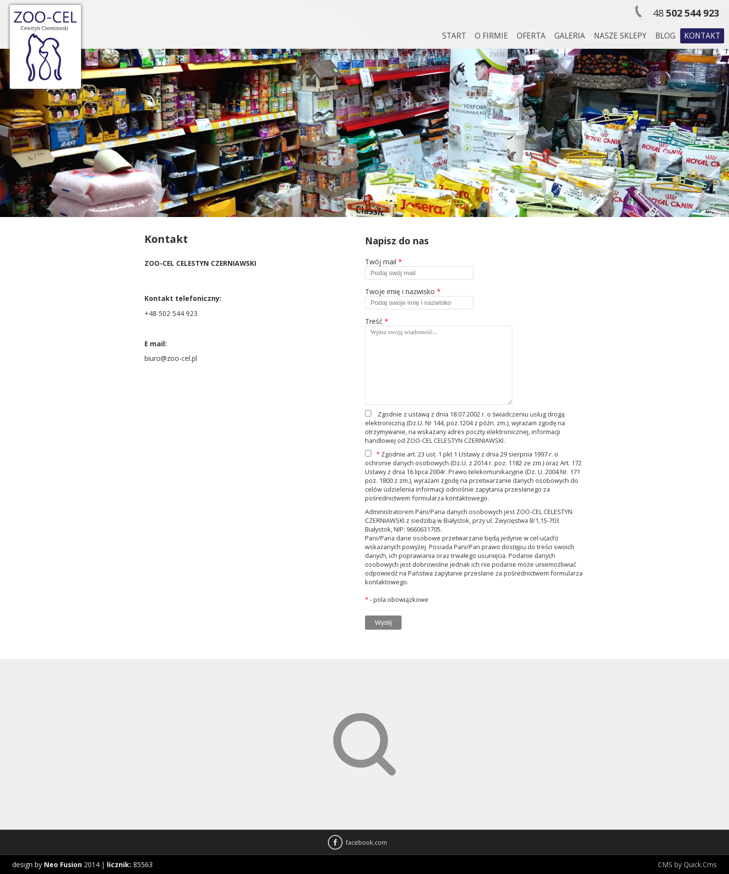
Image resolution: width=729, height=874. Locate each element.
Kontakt (702, 36)
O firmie (491, 36)
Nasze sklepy (620, 36)
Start (454, 36)
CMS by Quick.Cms (687, 864)
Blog (665, 36)
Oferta (531, 36)
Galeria (569, 36)
